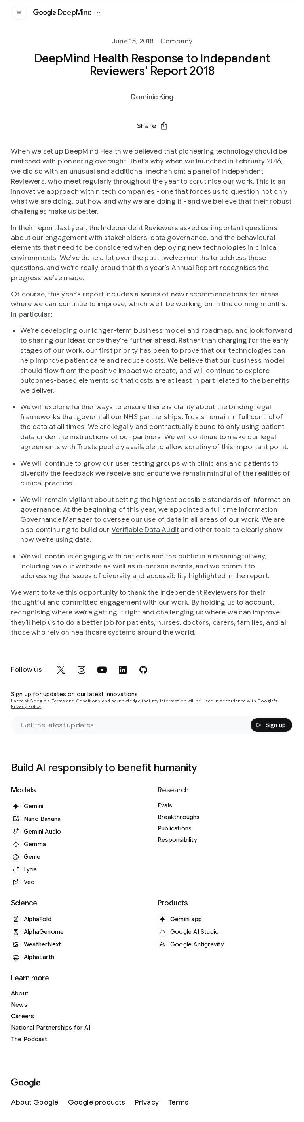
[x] (60, 669)
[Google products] (96, 1102)
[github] (143, 669)
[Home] (62, 12)
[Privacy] (147, 1102)
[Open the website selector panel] (98, 12)
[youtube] (102, 669)
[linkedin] (122, 669)
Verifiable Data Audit (145, 529)
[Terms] (178, 1102)
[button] (152, 125)
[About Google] (35, 1102)
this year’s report (76, 294)
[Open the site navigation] (19, 13)
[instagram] (81, 669)
